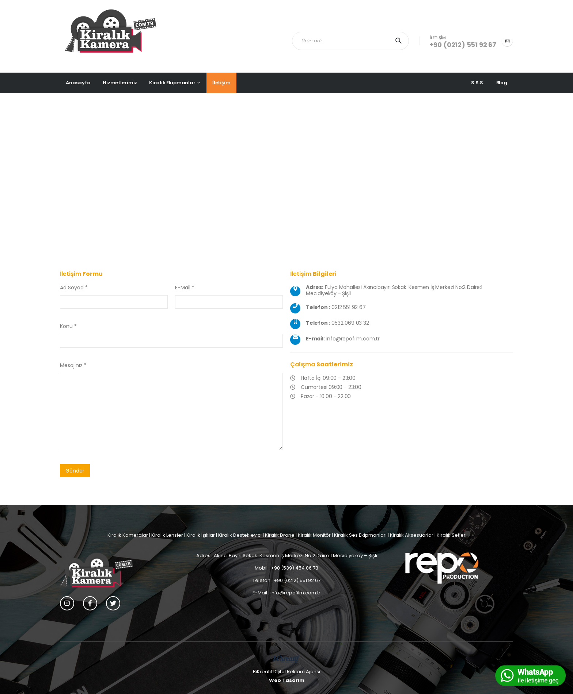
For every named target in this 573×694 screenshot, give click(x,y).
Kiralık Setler (451, 535)
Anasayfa (78, 82)
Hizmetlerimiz (120, 82)
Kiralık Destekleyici (240, 535)
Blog (501, 82)
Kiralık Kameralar (127, 535)
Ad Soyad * (74, 287)
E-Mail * (184, 287)
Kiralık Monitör (314, 535)
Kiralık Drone (280, 535)
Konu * (68, 326)
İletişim (221, 82)
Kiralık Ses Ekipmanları (360, 535)
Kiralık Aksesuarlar (411, 535)
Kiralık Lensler (167, 535)
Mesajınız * (73, 365)
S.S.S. (477, 82)
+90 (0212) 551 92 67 (463, 44)
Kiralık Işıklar (200, 535)
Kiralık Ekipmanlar (172, 82)
